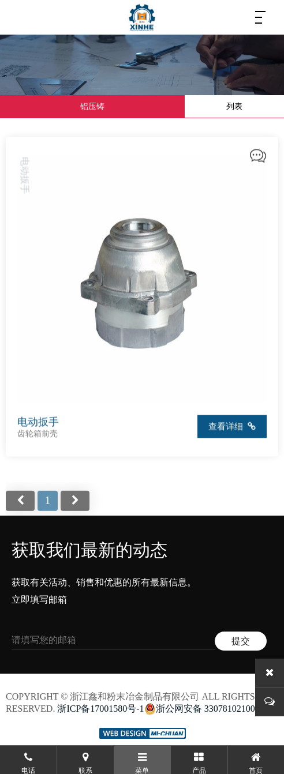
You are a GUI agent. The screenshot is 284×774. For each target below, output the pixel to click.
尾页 (75, 509)
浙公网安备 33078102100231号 (211, 709)
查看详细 (232, 428)
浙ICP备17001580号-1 (100, 708)
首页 (20, 509)
